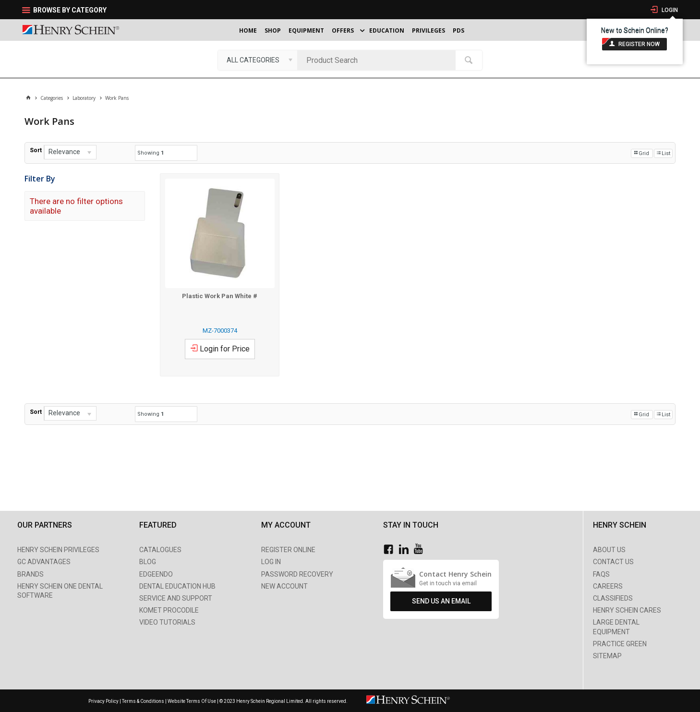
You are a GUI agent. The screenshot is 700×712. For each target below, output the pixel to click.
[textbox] (379, 60)
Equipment (306, 30)
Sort (36, 150)
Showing (150, 153)
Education (386, 30)
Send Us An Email (441, 601)
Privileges (428, 30)
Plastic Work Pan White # (219, 296)
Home (248, 30)
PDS (458, 30)
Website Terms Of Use (192, 701)
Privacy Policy (104, 701)
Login (669, 10)
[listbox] (257, 60)
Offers (343, 30)
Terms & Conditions (143, 701)
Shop (273, 30)
